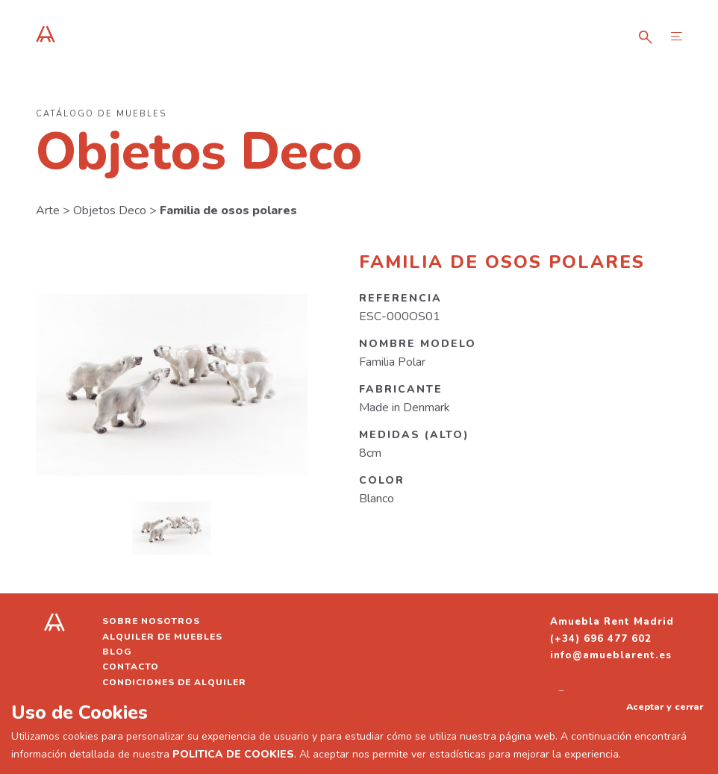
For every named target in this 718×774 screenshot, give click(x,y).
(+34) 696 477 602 (601, 639)
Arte (48, 210)
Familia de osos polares (228, 210)
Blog (117, 652)
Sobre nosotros (151, 621)
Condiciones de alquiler (174, 682)
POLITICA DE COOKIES (233, 754)
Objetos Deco (109, 210)
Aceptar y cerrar (664, 706)
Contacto (130, 666)
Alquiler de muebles (162, 637)
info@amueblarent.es (611, 655)
